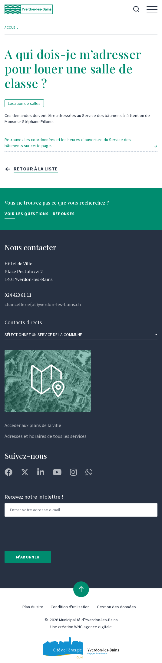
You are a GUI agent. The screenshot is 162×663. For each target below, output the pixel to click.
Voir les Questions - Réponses (39, 213)
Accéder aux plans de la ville (33, 425)
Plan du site (32, 607)
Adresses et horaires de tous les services (46, 436)
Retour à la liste (36, 169)
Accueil (11, 27)
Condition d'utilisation (70, 607)
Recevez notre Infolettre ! (34, 496)
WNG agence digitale (93, 626)
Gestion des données (116, 607)
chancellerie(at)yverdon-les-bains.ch (43, 304)
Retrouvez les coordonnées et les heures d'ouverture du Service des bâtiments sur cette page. (68, 142)
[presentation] (51, 533)
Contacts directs (23, 322)
